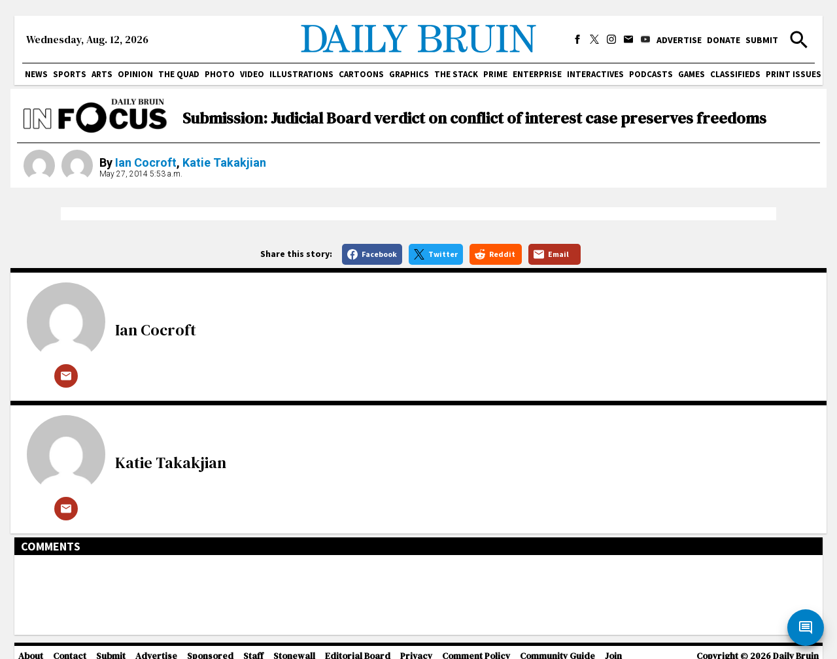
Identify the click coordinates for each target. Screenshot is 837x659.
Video (252, 74)
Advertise (679, 40)
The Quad (178, 74)
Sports (69, 74)
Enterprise (537, 74)
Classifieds (735, 74)
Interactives (595, 74)
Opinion (135, 74)
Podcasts (651, 74)
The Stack (456, 74)
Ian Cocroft (146, 162)
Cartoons (361, 74)
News (36, 74)
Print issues (793, 74)
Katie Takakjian (224, 162)
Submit (761, 40)
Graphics (409, 74)
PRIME (495, 74)
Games (691, 74)
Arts (102, 74)
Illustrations (301, 74)
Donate (723, 40)
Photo (220, 74)
